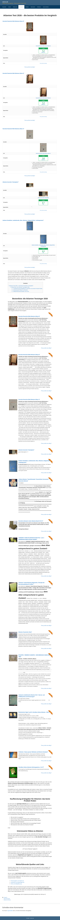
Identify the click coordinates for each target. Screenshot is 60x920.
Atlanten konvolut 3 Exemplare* (11, 182)
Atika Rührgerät (7, 898)
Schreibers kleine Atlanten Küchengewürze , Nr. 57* (31, 767)
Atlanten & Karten (7, 899)
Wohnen (39, 6)
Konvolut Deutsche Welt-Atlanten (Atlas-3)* (13, 21)
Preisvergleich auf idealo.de (17, 880)
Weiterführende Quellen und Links (20, 291)
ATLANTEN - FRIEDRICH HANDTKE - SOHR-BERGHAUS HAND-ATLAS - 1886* (34, 655)
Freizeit (27, 6)
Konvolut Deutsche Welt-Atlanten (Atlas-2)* (13, 73)
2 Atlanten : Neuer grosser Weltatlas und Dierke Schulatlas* (33, 752)
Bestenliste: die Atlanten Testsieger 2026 (19, 287)
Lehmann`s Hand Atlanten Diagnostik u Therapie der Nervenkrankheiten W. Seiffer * (31, 583)
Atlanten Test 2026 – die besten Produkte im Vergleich (20, 285)
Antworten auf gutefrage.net (17, 882)
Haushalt (4, 6)
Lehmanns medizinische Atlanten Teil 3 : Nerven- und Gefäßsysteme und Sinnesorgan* (31, 695)
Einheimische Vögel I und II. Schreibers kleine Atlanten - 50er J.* (34, 712)
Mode (9, 6)
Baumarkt (33, 6)
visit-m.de (5, 2)
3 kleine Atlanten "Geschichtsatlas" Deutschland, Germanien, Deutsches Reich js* (33, 480)
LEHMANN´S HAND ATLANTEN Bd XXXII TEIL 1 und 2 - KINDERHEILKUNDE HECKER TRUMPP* (31, 538)
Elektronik (15, 6)
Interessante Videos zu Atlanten (19, 290)
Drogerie (21, 6)
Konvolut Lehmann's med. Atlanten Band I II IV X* (30, 521)
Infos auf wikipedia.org (16, 883)
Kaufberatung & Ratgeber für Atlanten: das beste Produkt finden (26, 288)
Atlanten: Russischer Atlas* (25, 632)
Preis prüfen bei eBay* (46, 348)
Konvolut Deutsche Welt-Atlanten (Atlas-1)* (13, 128)
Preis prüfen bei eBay (43, 63)
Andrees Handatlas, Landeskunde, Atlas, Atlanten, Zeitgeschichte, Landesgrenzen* (23, 220)
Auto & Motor (46, 6)
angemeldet (10, 910)
